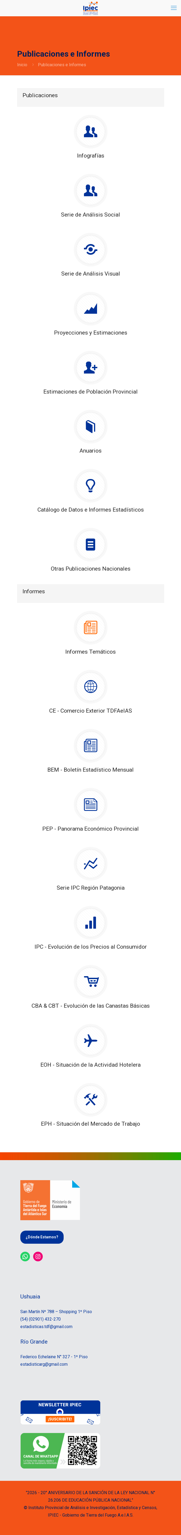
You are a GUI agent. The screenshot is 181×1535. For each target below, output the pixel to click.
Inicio (22, 64)
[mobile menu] (173, 8)
